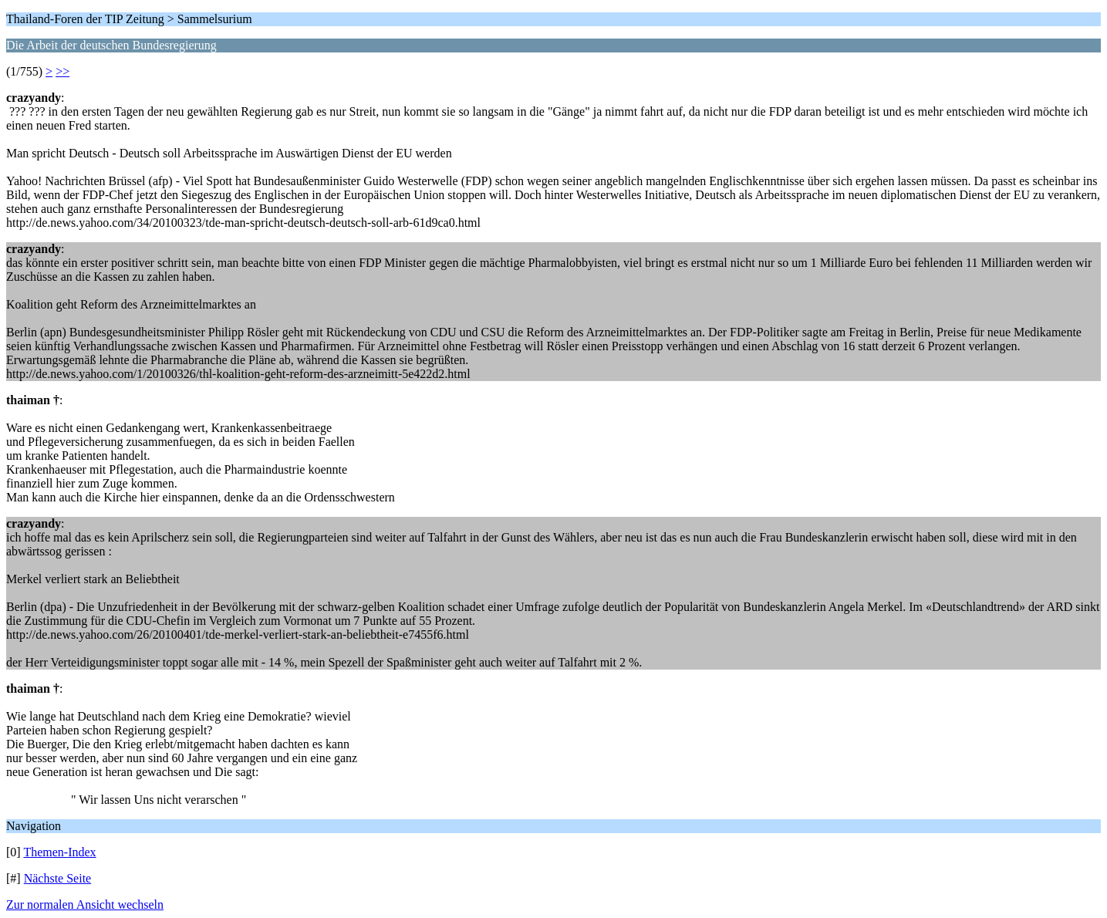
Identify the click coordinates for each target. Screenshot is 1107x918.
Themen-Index (59, 852)
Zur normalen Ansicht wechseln (85, 904)
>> (62, 71)
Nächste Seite (58, 878)
